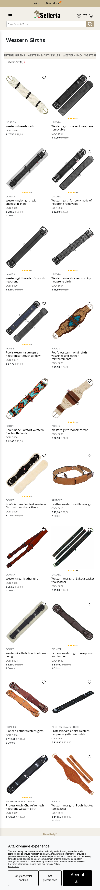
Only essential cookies (23, 878)
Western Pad (72, 55)
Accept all (77, 878)
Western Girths (13, 55)
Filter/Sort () (16, 62)
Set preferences (50, 878)
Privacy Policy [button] (52, 864)
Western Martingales (44, 55)
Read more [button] (13, 866)
